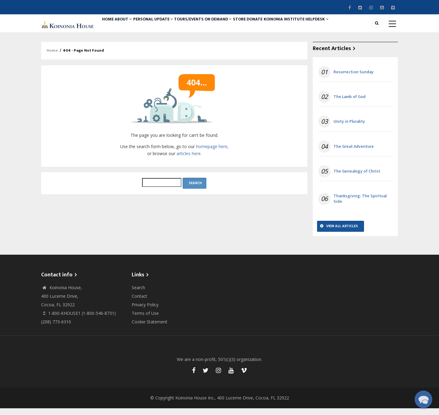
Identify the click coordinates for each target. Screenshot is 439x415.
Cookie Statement (149, 328)
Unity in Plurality (349, 128)
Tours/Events (203, 26)
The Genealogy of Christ (357, 178)
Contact (139, 303)
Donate (281, 26)
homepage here (211, 153)
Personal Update (164, 26)
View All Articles (342, 233)
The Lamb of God (350, 103)
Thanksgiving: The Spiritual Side (360, 205)
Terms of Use (145, 320)
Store (262, 26)
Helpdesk (352, 26)
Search (138, 294)
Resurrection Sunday (353, 79)
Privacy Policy (145, 311)
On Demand (236, 26)
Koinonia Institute (315, 26)
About (130, 26)
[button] (423, 399)
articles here (189, 160)
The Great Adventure (354, 153)
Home (110, 26)
